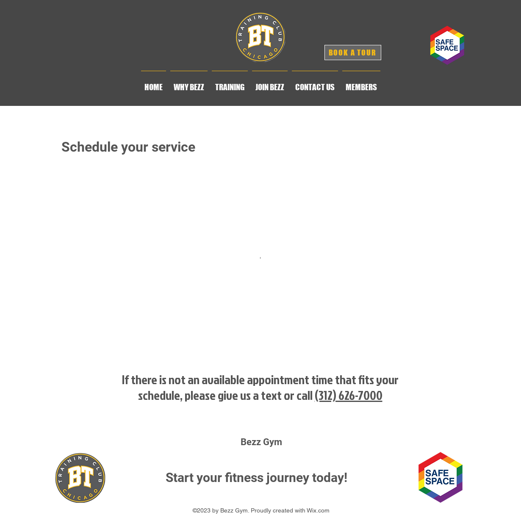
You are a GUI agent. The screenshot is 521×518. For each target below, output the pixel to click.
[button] (189, 83)
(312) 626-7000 (348, 395)
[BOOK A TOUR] (352, 52)
